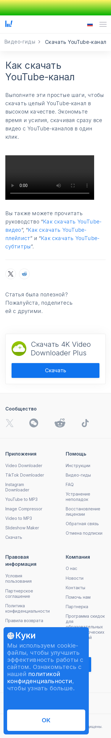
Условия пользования (18, 578)
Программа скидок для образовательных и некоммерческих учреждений (85, 627)
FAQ (70, 484)
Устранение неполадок (78, 496)
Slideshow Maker (22, 527)
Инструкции (78, 465)
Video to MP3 (18, 518)
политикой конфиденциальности (39, 677)
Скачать (55, 370)
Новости (74, 578)
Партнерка (77, 606)
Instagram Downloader (17, 487)
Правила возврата (24, 620)
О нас (71, 568)
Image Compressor (23, 508)
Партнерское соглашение (19, 593)
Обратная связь (82, 523)
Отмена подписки (84, 533)
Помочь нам (78, 597)
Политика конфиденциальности (27, 608)
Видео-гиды (78, 474)
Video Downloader (23, 465)
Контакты (75, 587)
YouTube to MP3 (21, 499)
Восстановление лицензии (83, 511)
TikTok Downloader (24, 474)
